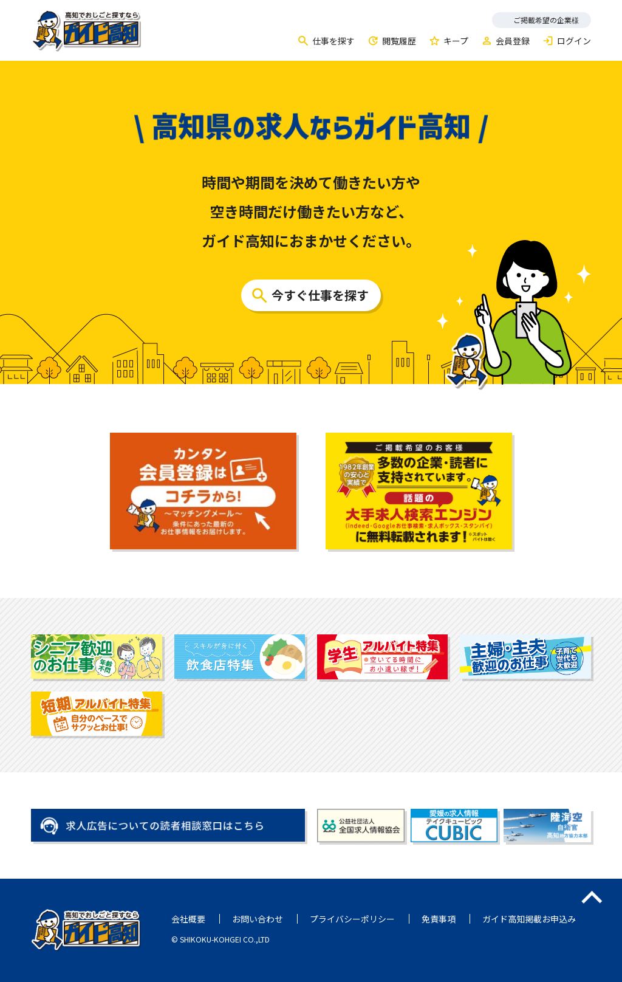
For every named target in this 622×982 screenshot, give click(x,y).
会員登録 (513, 41)
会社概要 (188, 919)
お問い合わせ (257, 919)
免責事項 (439, 919)
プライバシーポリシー (352, 919)
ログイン (574, 41)
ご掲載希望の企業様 (546, 20)
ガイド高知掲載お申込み (529, 919)
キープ (455, 41)
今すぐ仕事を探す (320, 295)
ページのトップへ (591, 897)
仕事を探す (333, 41)
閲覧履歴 (399, 41)
